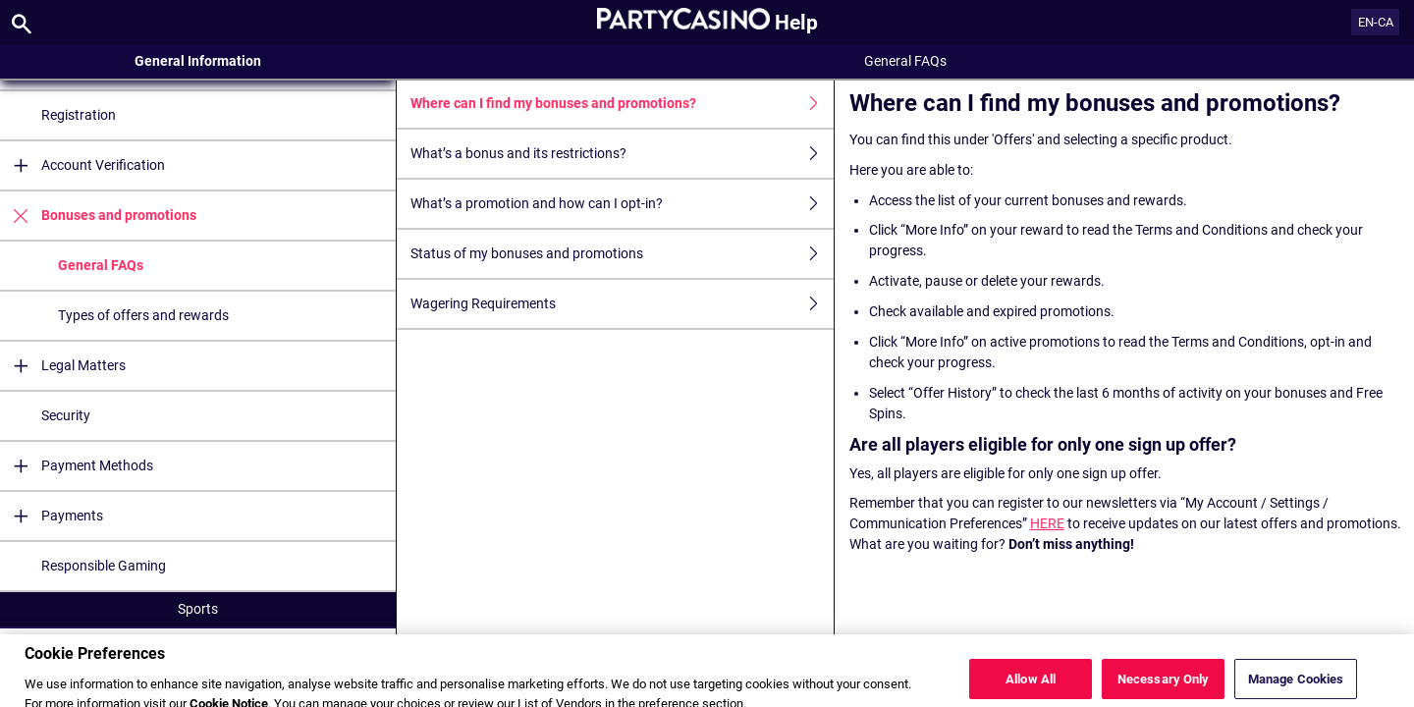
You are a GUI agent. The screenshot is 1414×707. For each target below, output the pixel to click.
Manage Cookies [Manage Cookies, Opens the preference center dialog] (1296, 686)
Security (65, 415)
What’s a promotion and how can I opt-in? (621, 204)
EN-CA (1375, 22)
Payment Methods (76, 466)
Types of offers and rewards (143, 315)
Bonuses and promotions (98, 215)
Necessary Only (1163, 686)
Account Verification (82, 165)
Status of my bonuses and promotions (621, 254)
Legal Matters (63, 366)
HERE (1047, 523)
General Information (198, 61)
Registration (78, 115)
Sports (198, 609)
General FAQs (100, 265)
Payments (51, 516)
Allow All (1031, 686)
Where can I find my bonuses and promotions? (621, 104)
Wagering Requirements (621, 304)
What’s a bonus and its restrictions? (621, 154)
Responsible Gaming (103, 565)
